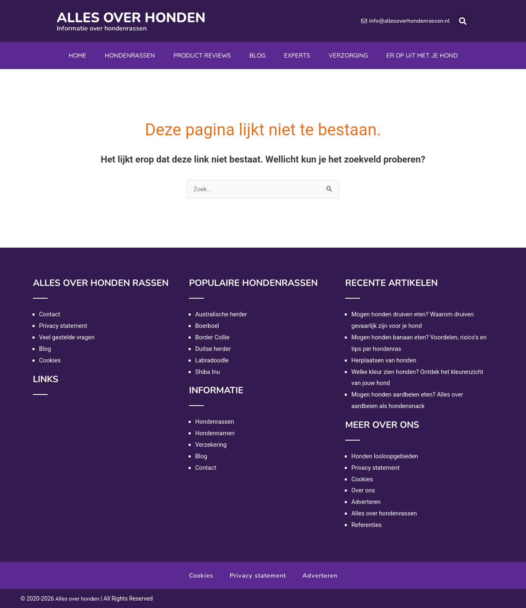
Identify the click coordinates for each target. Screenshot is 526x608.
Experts (297, 55)
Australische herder (221, 314)
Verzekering (211, 444)
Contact (49, 314)
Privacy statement (63, 326)
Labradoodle (212, 360)
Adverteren (366, 502)
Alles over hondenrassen (384, 513)
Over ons (363, 490)
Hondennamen (215, 433)
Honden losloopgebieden (385, 456)
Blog (257, 55)
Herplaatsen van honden (384, 360)
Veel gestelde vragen (67, 337)
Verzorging (348, 55)
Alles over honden (138, 17)
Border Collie (212, 337)
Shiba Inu (208, 372)
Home (77, 55)
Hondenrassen (130, 55)
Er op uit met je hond (422, 55)
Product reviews (202, 55)
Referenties (367, 525)
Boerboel (207, 326)
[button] (462, 21)
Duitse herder (213, 349)
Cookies (50, 360)
